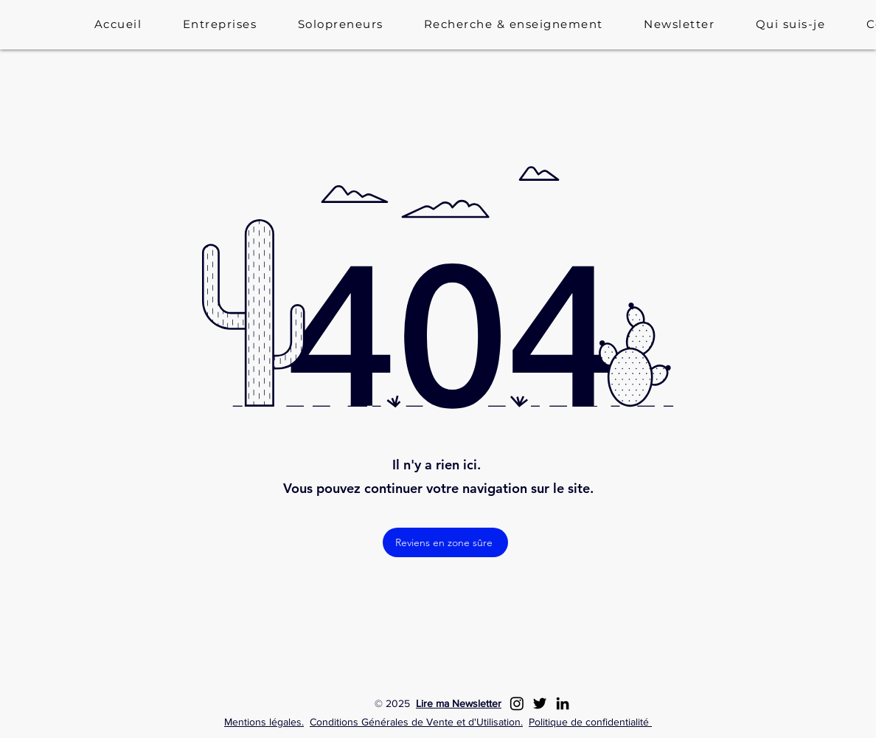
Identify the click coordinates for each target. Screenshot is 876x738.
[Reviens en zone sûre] (445, 542)
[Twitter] (540, 703)
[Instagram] (517, 703)
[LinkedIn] (562, 703)
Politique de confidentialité (590, 722)
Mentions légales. (264, 722)
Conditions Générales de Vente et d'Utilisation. (416, 722)
